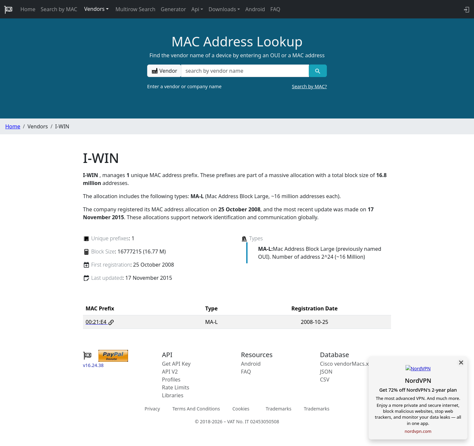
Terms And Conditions (196, 409)
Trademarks (278, 409)
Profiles (171, 379)
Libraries (172, 395)
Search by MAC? (309, 86)
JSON (326, 371)
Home (28, 9)
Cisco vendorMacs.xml (347, 363)
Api (195, 9)
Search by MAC (59, 9)
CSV (324, 379)
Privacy (152, 409)
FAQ (275, 9)
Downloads (222, 9)
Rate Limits (175, 387)
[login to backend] (466, 9)
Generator (173, 9)
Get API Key (176, 363)
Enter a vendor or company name (237, 86)
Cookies (240, 409)
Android (255, 9)
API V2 (170, 371)
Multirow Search (135, 9)
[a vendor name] (245, 71)
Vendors (94, 9)
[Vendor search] (318, 71)
